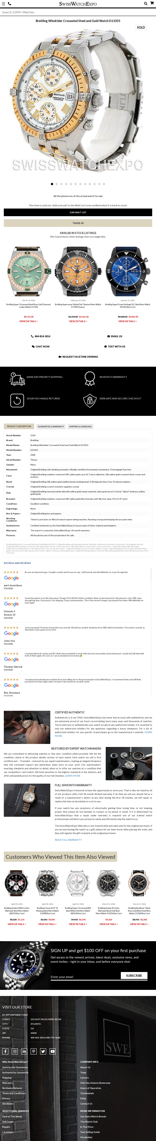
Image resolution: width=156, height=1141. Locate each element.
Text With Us (114, 346)
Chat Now (41, 346)
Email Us (114, 336)
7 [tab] (80, 184)
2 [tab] (57, 184)
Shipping (7, 1077)
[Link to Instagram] (15, 1051)
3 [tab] (61, 184)
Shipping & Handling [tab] (80, 426)
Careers (84, 1077)
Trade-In (78, 223)
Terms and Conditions (13, 1093)
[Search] (78, 12)
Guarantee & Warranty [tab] (51, 426)
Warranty (7, 1082)
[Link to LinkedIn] (24, 1051)
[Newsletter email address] (99, 978)
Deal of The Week (12, 1116)
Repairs (6, 1126)
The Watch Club (89, 1121)
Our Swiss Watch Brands (93, 1116)
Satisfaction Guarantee (15, 1067)
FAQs (83, 1098)
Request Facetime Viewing (78, 356)
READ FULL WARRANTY (68, 839)
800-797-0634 (53, 1037)
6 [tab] (75, 184)
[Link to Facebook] (5, 1051)
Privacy (6, 1098)
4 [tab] (66, 184)
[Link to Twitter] (43, 1051)
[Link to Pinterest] (34, 1051)
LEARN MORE (72, 775)
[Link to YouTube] (53, 1051)
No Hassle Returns (12, 1088)
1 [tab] (52, 184)
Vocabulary (86, 1137)
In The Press (86, 1126)
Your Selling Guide (90, 1132)
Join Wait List (78, 212)
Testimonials (87, 1093)
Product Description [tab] (19, 426)
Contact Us (86, 1103)
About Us (85, 1067)
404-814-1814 (10, 4)
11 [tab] (99, 184)
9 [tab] (90, 184)
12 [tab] (104, 184)
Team (83, 1072)
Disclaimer (7, 1103)
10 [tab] (94, 184)
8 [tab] (85, 184)
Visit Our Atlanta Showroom (95, 1082)
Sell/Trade (7, 1121)
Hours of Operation (90, 1088)
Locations (7, 1132)
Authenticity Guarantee (15, 1072)
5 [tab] (71, 184)
